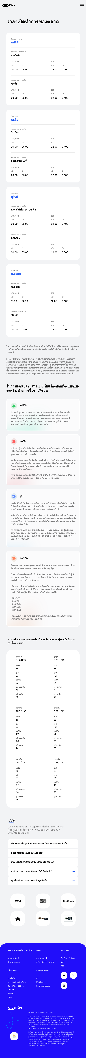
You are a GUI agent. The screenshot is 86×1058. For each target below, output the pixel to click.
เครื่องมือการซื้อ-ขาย (45, 962)
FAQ (10, 997)
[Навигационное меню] (82, 5)
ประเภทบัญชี (13, 958)
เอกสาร (11, 990)
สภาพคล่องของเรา (16, 986)
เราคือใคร (12, 978)
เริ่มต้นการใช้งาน (68, 958)
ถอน (62, 966)
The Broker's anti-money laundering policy (42, 1028)
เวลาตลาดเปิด (42, 958)
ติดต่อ (10, 994)
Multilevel (40, 982)
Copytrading (14, 962)
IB (37, 978)
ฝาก (62, 962)
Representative (43, 986)
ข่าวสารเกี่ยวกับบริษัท (17, 982)
